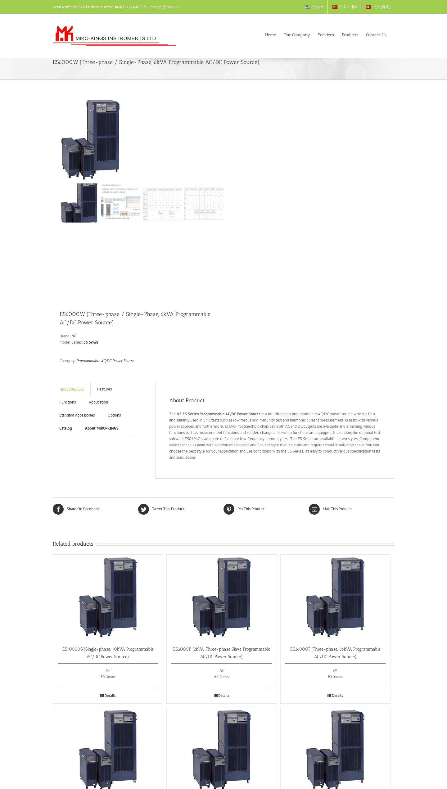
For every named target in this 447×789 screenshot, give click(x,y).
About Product (72, 389)
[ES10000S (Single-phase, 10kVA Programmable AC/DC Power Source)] (108, 597)
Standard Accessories (77, 415)
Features (104, 389)
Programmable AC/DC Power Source (105, 360)
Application (98, 402)
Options (114, 415)
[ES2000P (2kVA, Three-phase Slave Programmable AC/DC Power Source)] (221, 597)
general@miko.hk (165, 6)
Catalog (65, 428)
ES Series (91, 342)
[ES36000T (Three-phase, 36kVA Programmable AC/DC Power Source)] (335, 597)
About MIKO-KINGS (102, 428)
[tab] (72, 389)
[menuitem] (313, 7)
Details (110, 695)
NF (73, 336)
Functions (67, 402)
